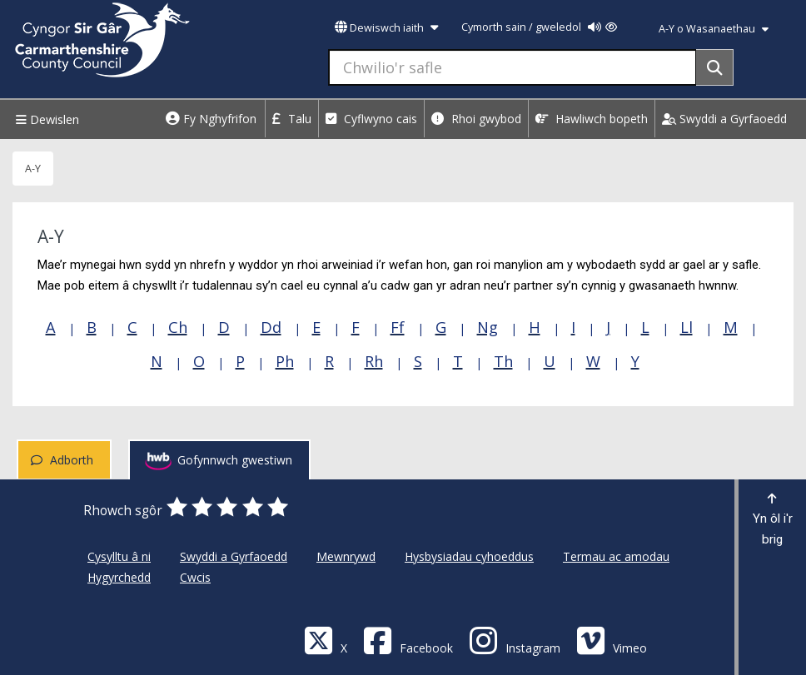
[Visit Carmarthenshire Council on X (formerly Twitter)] (325, 639)
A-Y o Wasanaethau (714, 29)
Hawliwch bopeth (591, 119)
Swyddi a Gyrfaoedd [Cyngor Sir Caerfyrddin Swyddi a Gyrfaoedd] (233, 556)
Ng (487, 327)
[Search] (715, 67)
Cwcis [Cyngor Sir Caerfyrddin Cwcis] (195, 577)
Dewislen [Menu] (45, 119)
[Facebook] (408, 639)
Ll (686, 327)
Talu (291, 119)
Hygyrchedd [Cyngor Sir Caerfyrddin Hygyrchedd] (119, 577)
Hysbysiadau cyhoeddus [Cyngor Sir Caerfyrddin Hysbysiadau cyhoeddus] (469, 556)
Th (503, 361)
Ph (285, 361)
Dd (271, 327)
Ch (177, 327)
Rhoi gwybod (476, 119)
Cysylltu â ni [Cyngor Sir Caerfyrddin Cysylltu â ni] (119, 556)
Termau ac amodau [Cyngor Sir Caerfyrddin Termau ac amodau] (616, 556)
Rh (374, 361)
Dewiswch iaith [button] (386, 28)
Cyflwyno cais (371, 119)
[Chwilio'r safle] (512, 67)
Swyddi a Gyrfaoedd (724, 119)
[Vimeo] (611, 639)
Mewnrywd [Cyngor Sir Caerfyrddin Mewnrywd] (346, 556)
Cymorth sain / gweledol (539, 27)
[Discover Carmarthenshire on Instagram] (515, 639)
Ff (398, 327)
